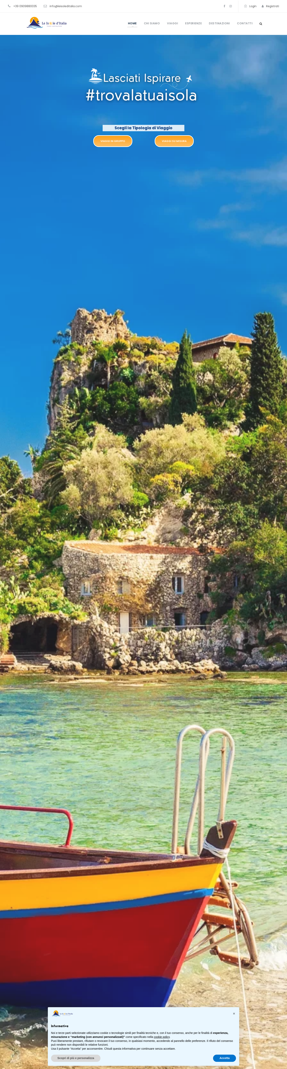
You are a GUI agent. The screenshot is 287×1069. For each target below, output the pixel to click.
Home (132, 23)
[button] (234, 1013)
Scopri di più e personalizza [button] (75, 1058)
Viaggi (172, 23)
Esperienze (193, 23)
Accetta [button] (224, 1058)
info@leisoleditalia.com (66, 6)
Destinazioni (219, 23)
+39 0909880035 (25, 6)
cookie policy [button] (162, 1036)
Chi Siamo (152, 23)
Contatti (245, 23)
